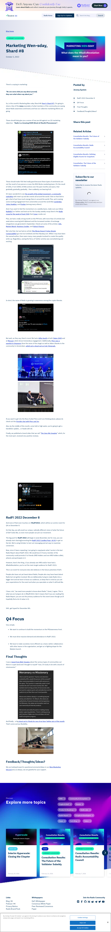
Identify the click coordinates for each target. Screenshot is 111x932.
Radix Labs (84, 810)
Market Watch (11, 226)
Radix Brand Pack (13, 909)
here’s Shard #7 (48, 103)
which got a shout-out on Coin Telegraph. (41, 346)
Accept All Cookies (82, 928)
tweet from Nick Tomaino (20, 662)
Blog (8, 901)
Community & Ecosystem (79, 799)
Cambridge (58, 202)
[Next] (105, 853)
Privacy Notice (12, 906)
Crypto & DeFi (64, 804)
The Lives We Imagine (49, 433)
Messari (11, 341)
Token (86, 821)
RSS (12, 901)
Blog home (10, 31)
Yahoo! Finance (38, 226)
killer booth (43, 338)
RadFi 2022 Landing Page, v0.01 (44, 540)
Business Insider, (23, 226)
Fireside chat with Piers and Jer (27, 421)
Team (61, 821)
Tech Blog (73, 821)
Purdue (23, 204)
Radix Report (63, 815)
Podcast (9, 904)
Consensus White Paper (41, 904)
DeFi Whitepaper (38, 901)
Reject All (83, 923)
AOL (59, 224)
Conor (35, 214)
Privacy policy (79, 202)
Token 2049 (57, 338)
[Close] (108, 922)
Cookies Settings (83, 917)
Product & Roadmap (66, 810)
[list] (55, 853)
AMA (61, 799)
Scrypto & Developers (83, 815)
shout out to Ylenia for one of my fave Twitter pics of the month (41, 721)
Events (78, 804)
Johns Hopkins (11, 204)
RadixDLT (9, 211)
